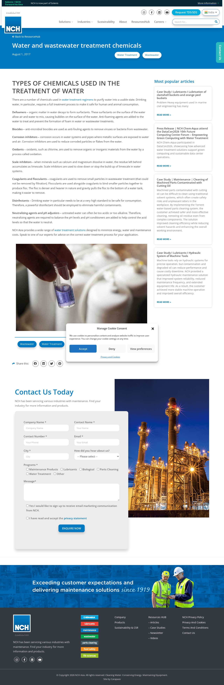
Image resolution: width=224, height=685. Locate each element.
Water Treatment (127, 55)
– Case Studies (156, 627)
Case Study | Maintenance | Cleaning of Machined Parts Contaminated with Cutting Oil (182, 182)
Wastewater (152, 55)
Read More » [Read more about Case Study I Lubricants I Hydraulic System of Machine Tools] (164, 302)
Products (120, 622)
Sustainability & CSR (126, 627)
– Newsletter (155, 633)
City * (27, 450)
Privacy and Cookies (110, 356)
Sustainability (106, 21)
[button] (153, 328)
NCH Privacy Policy (193, 617)
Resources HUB (157, 617)
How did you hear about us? (92, 450)
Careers (159, 21)
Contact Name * (84, 422)
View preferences (141, 349)
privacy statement (75, 518)
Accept (83, 349)
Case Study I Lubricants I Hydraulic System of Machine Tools (179, 254)
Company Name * (35, 422)
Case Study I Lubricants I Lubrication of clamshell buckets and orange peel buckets (181, 95)
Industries (84, 21)
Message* (30, 481)
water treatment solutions (70, 230)
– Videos (153, 638)
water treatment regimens (77, 99)
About (123, 21)
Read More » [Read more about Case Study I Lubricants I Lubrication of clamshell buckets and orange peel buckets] (164, 114)
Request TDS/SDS (186, 12)
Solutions (65, 21)
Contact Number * (35, 436)
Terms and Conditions (195, 627)
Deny (112, 349)
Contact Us (188, 633)
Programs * (31, 465)
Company (120, 617)
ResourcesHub (140, 21)
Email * (78, 436)
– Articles (153, 622)
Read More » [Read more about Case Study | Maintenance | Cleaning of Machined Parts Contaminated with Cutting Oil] (164, 239)
